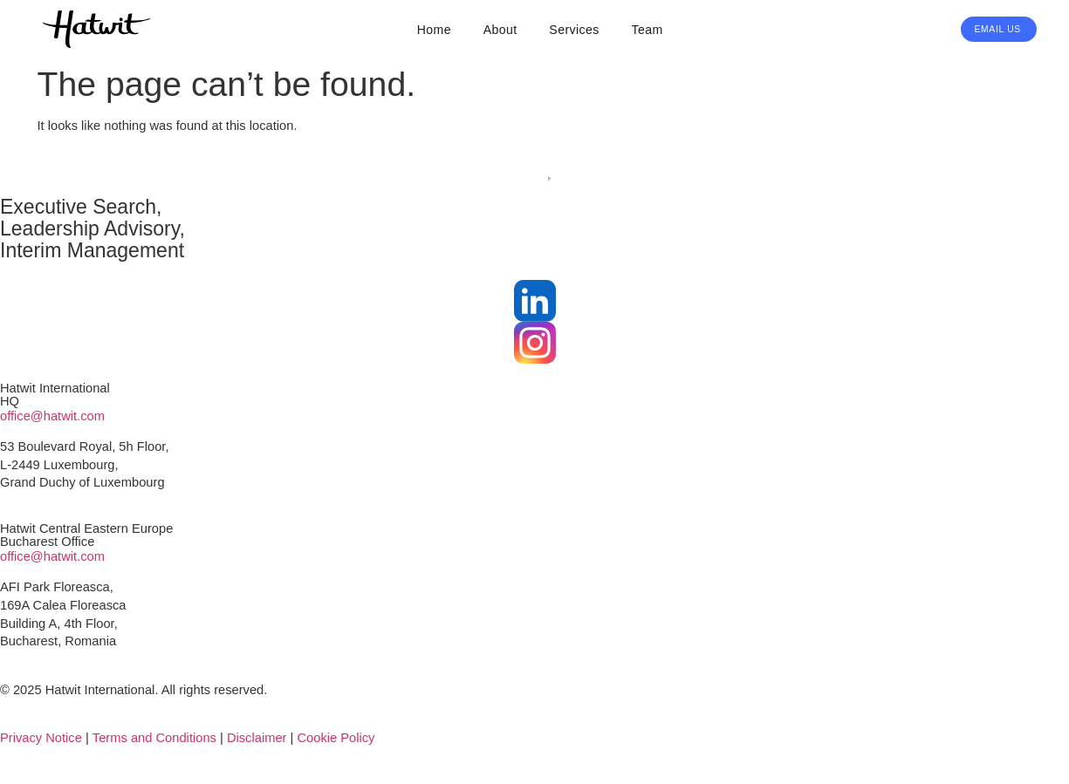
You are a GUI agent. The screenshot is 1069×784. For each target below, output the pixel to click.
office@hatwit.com (52, 416)
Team (646, 30)
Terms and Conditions (154, 738)
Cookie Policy (335, 738)
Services (574, 30)
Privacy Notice (41, 738)
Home (434, 30)
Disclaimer (257, 738)
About (500, 30)
